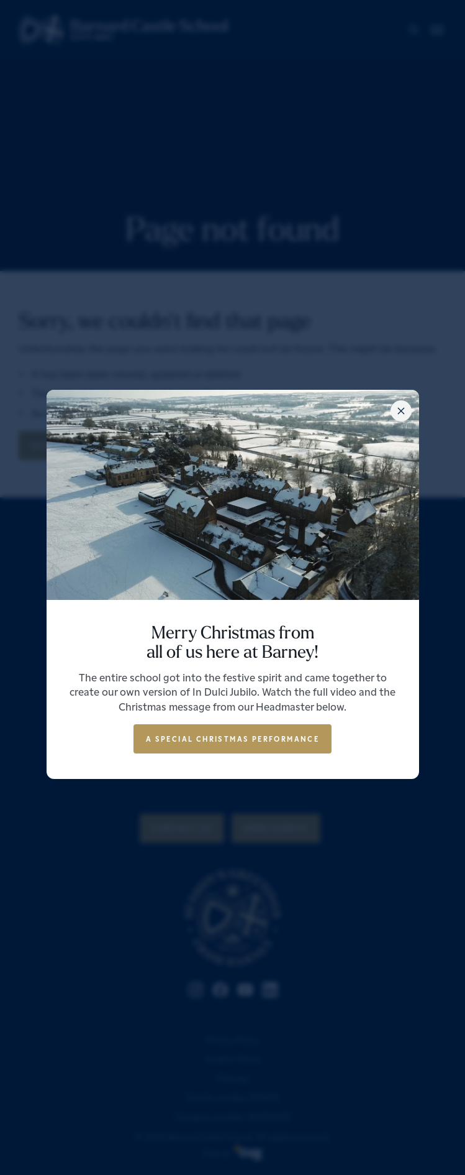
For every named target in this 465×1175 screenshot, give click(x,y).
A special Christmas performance (232, 739)
